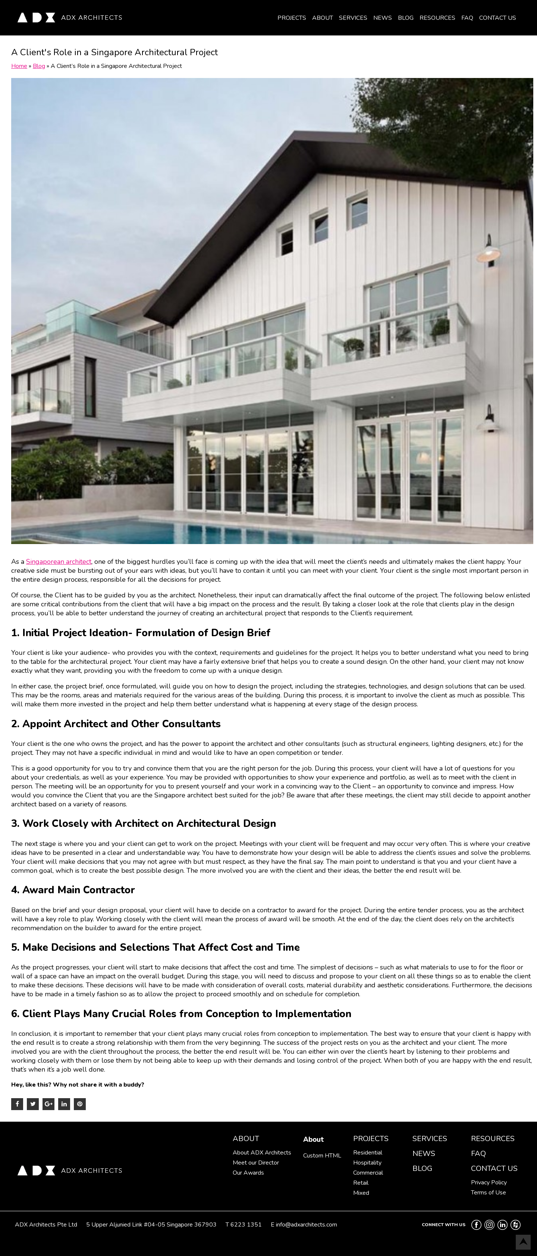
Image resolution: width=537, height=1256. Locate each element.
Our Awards (248, 1173)
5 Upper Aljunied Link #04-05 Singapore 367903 (151, 1225)
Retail (360, 1183)
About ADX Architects (262, 1153)
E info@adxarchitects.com (304, 1225)
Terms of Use (488, 1192)
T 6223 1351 (244, 1225)
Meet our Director (256, 1163)
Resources (437, 18)
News (382, 18)
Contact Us (497, 18)
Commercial (368, 1173)
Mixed (361, 1193)
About (322, 18)
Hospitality (367, 1163)
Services (353, 18)
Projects (291, 18)
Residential (367, 1153)
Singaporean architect (58, 561)
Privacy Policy (489, 1182)
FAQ (467, 18)
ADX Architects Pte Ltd (46, 1225)
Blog (406, 18)
